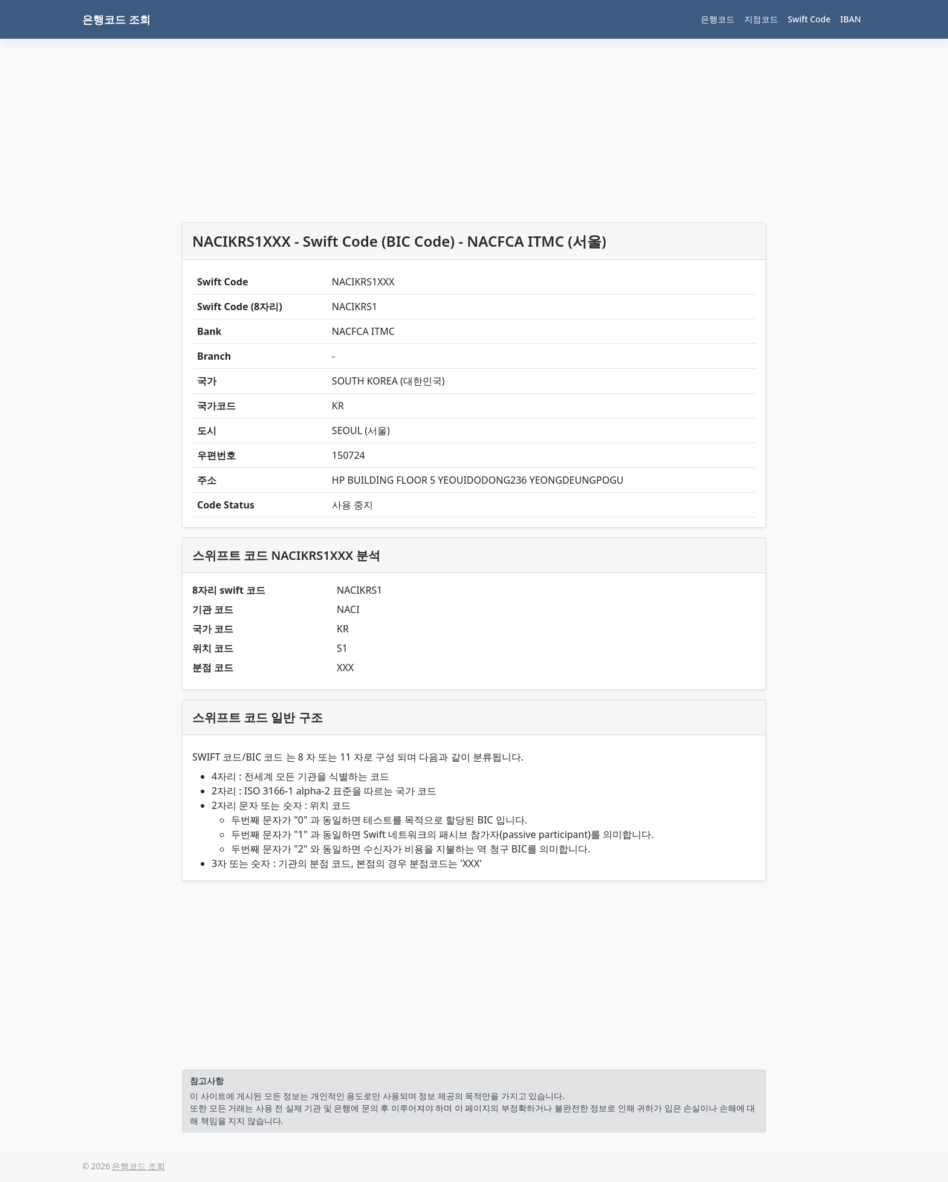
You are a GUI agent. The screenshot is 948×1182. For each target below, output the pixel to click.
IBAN (850, 19)
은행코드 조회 (116, 19)
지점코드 (761, 19)
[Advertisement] (474, 133)
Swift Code (809, 19)
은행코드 (718, 19)
